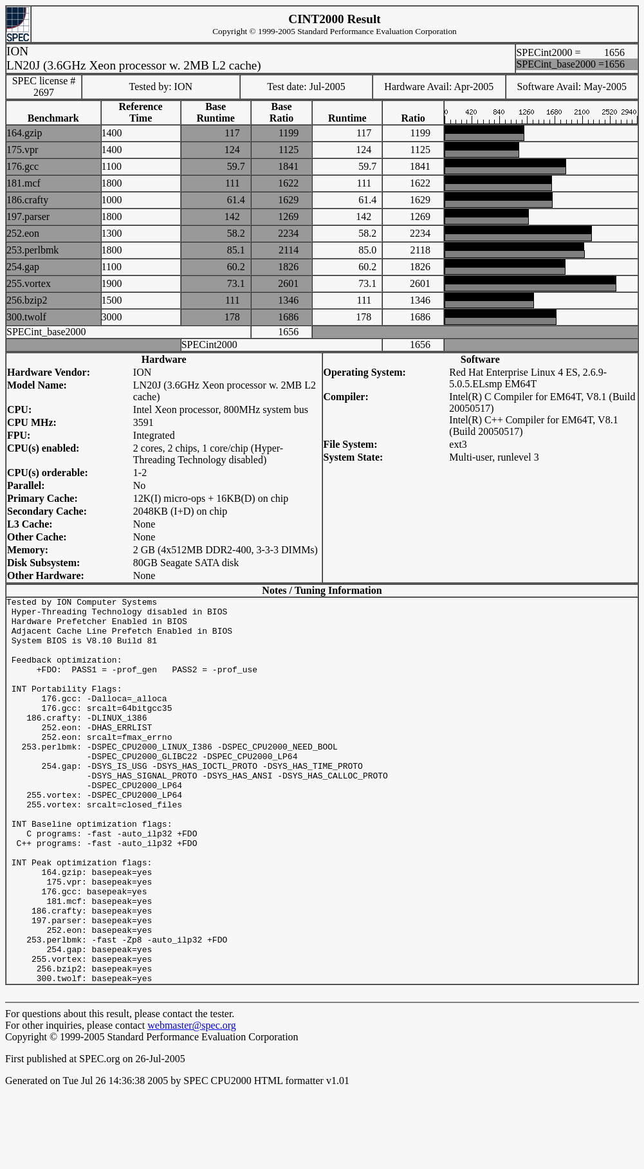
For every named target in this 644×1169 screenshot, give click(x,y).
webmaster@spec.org (191, 1102)
